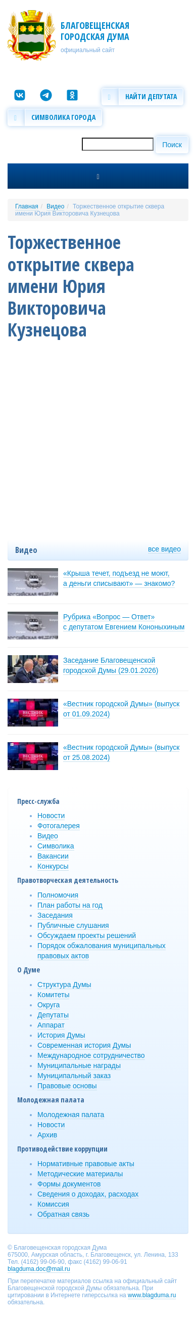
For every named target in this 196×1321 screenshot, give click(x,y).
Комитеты (53, 995)
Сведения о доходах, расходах (87, 1194)
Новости (51, 816)
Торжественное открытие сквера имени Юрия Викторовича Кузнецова (89, 210)
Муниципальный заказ (74, 1076)
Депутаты (53, 1015)
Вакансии (53, 856)
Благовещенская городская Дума (95, 30)
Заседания (55, 915)
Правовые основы (67, 1086)
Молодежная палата (70, 1115)
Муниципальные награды (79, 1065)
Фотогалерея (58, 826)
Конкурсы (53, 866)
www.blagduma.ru (152, 1295)
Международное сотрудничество (91, 1055)
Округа (48, 1005)
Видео (55, 206)
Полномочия (57, 895)
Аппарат (51, 1025)
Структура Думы (64, 985)
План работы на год (70, 905)
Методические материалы (80, 1174)
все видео (164, 549)
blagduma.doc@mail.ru (39, 1268)
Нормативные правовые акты (85, 1164)
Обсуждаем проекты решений (86, 935)
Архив (47, 1135)
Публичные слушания (73, 925)
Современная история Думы (84, 1045)
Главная (26, 206)
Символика (55, 846)
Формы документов (69, 1184)
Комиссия (53, 1204)
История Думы (61, 1035)
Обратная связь (63, 1214)
